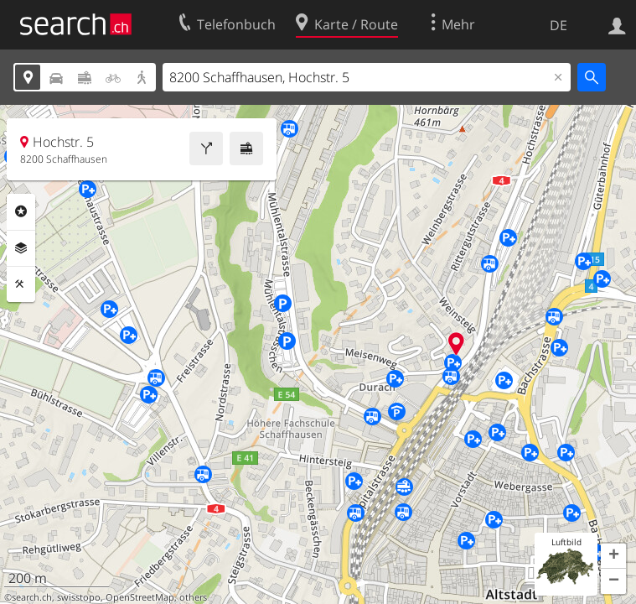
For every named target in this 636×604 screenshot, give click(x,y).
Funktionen (21, 284)
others (193, 597)
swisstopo (79, 597)
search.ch (32, 597)
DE (558, 25)
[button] (613, 556)
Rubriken (21, 211)
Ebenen (21, 248)
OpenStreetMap (140, 597)
